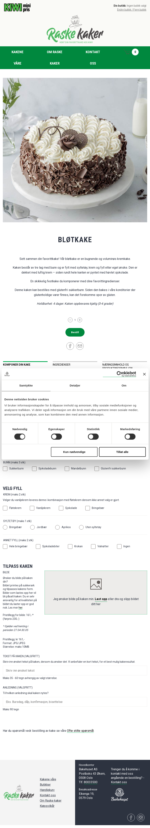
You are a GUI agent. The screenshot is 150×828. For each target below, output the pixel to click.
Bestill (75, 332)
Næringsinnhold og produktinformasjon (117, 366)
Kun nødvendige (74, 451)
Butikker (45, 787)
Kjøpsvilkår (47, 809)
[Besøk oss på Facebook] (131, 820)
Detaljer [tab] (75, 385)
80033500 (90, 785)
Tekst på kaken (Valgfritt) (21, 658)
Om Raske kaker (54, 57)
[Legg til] (79, 320)
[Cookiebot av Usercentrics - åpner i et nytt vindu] (119, 374)
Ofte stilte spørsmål (80, 733)
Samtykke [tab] (26, 385)
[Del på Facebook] (70, 346)
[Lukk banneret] (144, 374)
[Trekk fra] (70, 320)
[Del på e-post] (80, 346)
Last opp (101, 602)
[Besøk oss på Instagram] (141, 820)
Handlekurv (47, 793)
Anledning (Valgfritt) (18, 690)
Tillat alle (122, 451)
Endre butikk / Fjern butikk (131, 9)
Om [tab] (124, 385)
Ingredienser (61, 364)
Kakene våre (18, 57)
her (20, 610)
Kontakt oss (93, 57)
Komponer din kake (16, 364)
